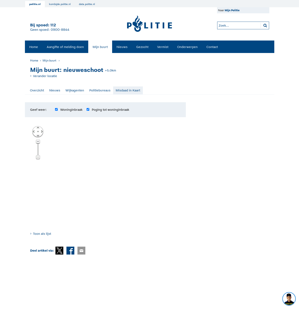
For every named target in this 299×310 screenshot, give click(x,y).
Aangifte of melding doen (65, 47)
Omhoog (37, 127)
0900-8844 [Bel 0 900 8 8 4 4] (60, 30)
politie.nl (35, 4)
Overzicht (37, 90)
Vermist (162, 47)
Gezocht (142, 47)
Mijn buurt (100, 47)
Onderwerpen (187, 47)
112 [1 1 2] (53, 25)
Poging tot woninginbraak (110, 110)
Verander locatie (45, 76)
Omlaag (37, 135)
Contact (212, 47)
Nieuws (121, 47)
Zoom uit (38, 157)
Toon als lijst (42, 234)
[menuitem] (33, 47)
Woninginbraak (71, 110)
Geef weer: (38, 110)
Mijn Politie (232, 10)
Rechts (41, 131)
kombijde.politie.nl (60, 4)
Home (33, 47)
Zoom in (38, 142)
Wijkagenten (74, 90)
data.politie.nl (87, 4)
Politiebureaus (99, 90)
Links (33, 131)
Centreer (37, 131)
